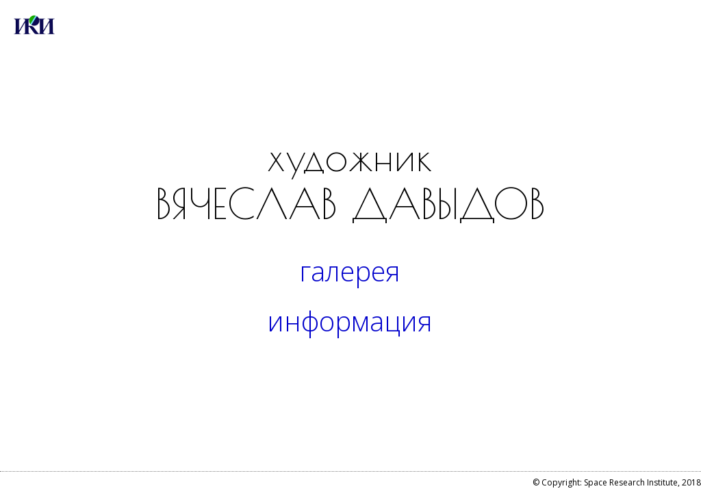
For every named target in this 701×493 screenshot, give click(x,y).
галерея (349, 271)
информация (350, 321)
